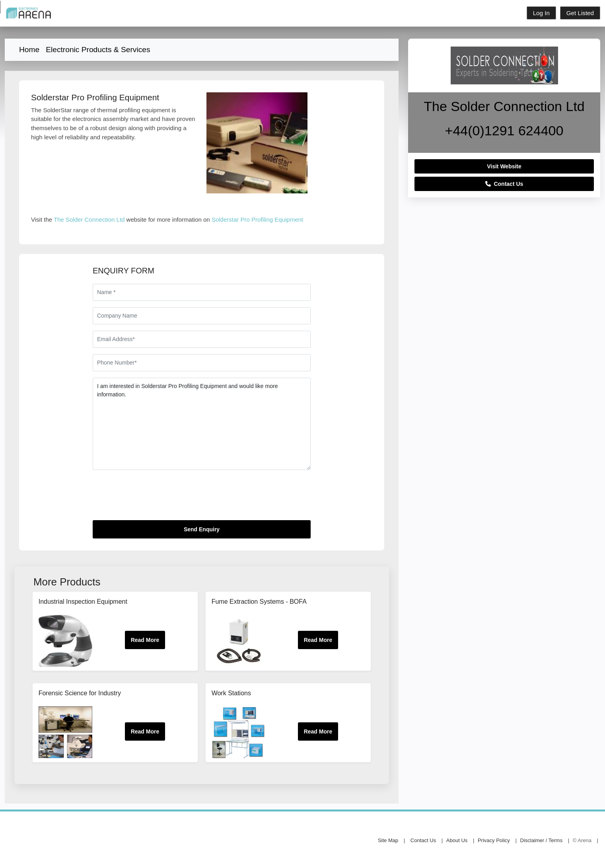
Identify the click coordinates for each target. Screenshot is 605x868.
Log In (541, 13)
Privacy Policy (494, 840)
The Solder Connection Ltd (89, 219)
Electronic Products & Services (98, 49)
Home (29, 49)
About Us (456, 840)
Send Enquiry (202, 529)
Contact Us (504, 184)
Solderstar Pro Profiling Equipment (257, 219)
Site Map (388, 840)
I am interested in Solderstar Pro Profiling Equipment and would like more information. (202, 424)
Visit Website (504, 166)
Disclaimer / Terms (541, 840)
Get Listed (580, 13)
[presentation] (153, 498)
